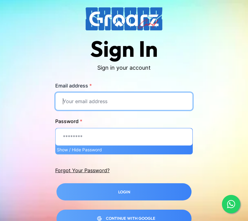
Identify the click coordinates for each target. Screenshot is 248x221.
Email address (73, 86)
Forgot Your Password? (82, 170)
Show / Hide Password (79, 149)
